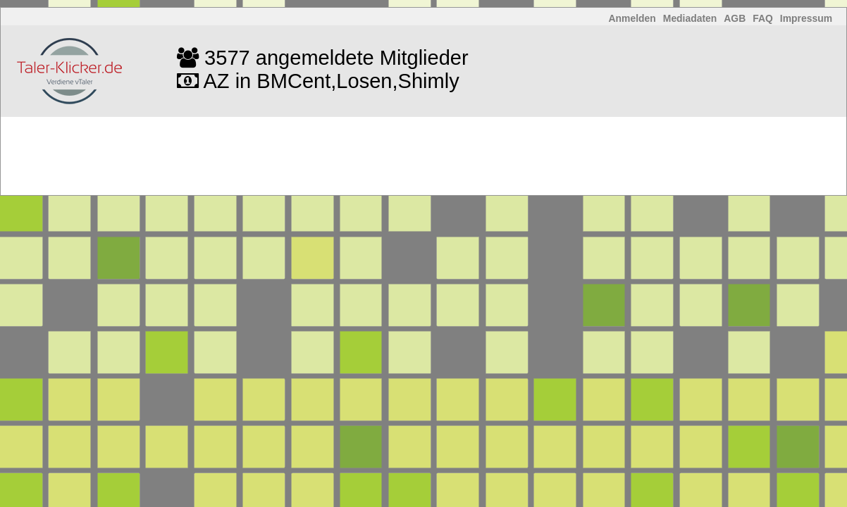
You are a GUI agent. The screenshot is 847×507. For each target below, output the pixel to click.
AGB (735, 18)
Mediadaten (690, 18)
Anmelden (632, 18)
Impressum (806, 18)
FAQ (763, 18)
